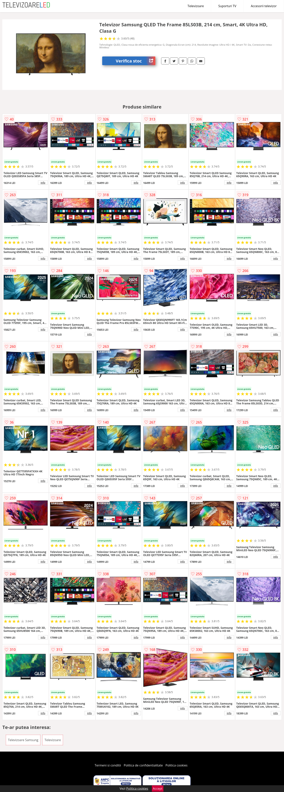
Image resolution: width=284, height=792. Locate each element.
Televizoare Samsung (23, 740)
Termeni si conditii (108, 765)
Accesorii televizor (264, 6)
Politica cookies (177, 765)
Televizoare (196, 6)
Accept (157, 788)
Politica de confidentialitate (143, 765)
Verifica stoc (135, 60)
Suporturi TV (227, 6)
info (43, 182)
